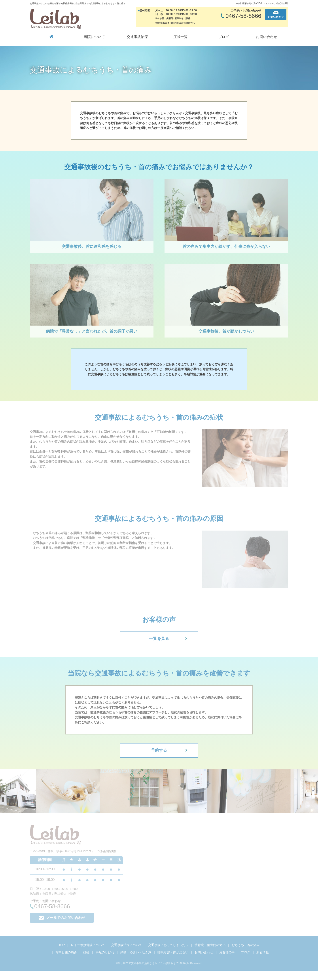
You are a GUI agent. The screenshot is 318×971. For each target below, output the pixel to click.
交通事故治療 (137, 37)
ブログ (223, 37)
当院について (94, 37)
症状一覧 (180, 37)
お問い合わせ (266, 37)
